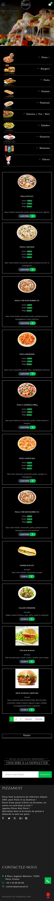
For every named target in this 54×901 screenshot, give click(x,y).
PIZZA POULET (27, 196)
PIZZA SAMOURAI (27, 458)
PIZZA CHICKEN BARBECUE (27, 300)
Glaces (44, 159)
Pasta (45, 80)
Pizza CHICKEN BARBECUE (27, 512)
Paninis (44, 91)
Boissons (43, 148)
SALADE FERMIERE (27, 608)
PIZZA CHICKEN (27, 247)
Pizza (44, 57)
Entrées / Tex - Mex (36, 114)
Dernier (39, 719)
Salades (44, 125)
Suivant (28, 719)
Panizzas (43, 102)
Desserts (43, 136)
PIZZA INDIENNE (27, 354)
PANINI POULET (27, 565)
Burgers (43, 68)
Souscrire (45, 774)
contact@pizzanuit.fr (17, 886)
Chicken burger (26, 650)
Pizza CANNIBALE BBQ (27, 405)
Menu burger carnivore (27, 693)
